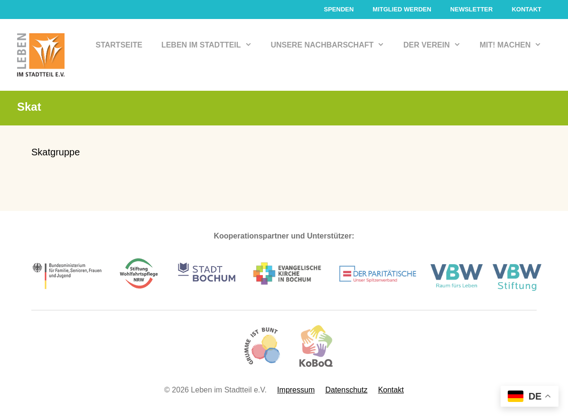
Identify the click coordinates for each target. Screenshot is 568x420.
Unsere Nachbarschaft (332, 45)
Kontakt (526, 9)
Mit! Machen (515, 45)
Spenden (339, 9)
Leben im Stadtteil (211, 45)
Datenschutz (346, 390)
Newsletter (471, 9)
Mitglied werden (401, 9)
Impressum (296, 390)
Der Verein (436, 45)
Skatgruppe (55, 152)
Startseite (119, 45)
